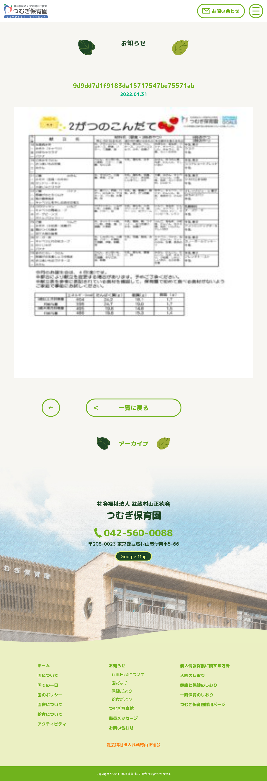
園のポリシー (49, 695)
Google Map (133, 556)
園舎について (49, 704)
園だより (120, 683)
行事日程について (128, 675)
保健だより (122, 691)
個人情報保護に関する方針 (205, 666)
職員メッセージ (123, 718)
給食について (49, 714)
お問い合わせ (225, 11)
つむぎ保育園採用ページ (203, 704)
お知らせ (117, 666)
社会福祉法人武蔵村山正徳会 (134, 745)
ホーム (43, 666)
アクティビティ (51, 724)
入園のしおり (192, 675)
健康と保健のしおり (198, 685)
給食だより (122, 699)
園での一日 (47, 685)
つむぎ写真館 (121, 708)
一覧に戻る (134, 408)
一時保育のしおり (196, 695)
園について (47, 675)
